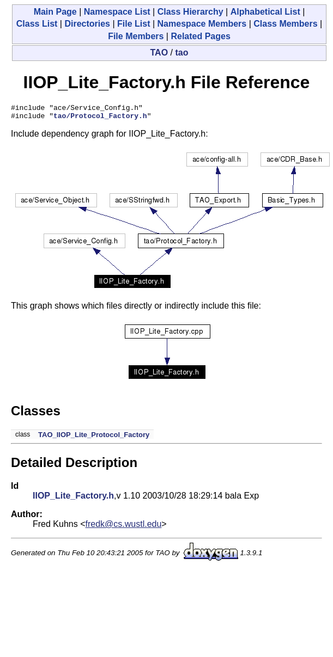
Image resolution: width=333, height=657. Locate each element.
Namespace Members (202, 23)
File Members (136, 36)
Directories (87, 23)
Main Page (55, 11)
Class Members (285, 23)
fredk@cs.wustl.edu (124, 527)
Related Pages (200, 36)
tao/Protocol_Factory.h (100, 119)
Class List (37, 23)
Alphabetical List (265, 11)
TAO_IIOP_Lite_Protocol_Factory (93, 438)
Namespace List (117, 11)
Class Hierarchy (190, 11)
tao (181, 52)
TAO (159, 52)
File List (133, 23)
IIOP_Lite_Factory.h (73, 499)
